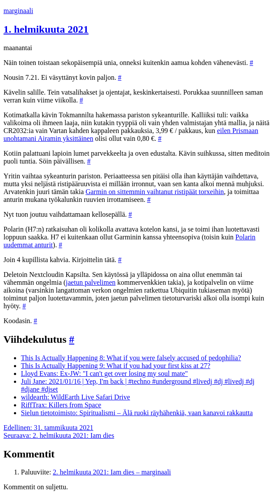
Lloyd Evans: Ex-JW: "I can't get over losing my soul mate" (104, 373)
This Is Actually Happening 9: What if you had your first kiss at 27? (115, 365)
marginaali (18, 10)
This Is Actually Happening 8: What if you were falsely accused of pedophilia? (131, 358)
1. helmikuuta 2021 (45, 29)
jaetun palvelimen (90, 282)
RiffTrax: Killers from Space (61, 405)
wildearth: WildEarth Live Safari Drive (75, 397)
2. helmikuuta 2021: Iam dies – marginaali (112, 472)
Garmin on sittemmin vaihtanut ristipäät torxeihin (154, 191)
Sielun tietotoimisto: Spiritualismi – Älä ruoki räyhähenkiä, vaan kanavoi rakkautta (137, 412)
